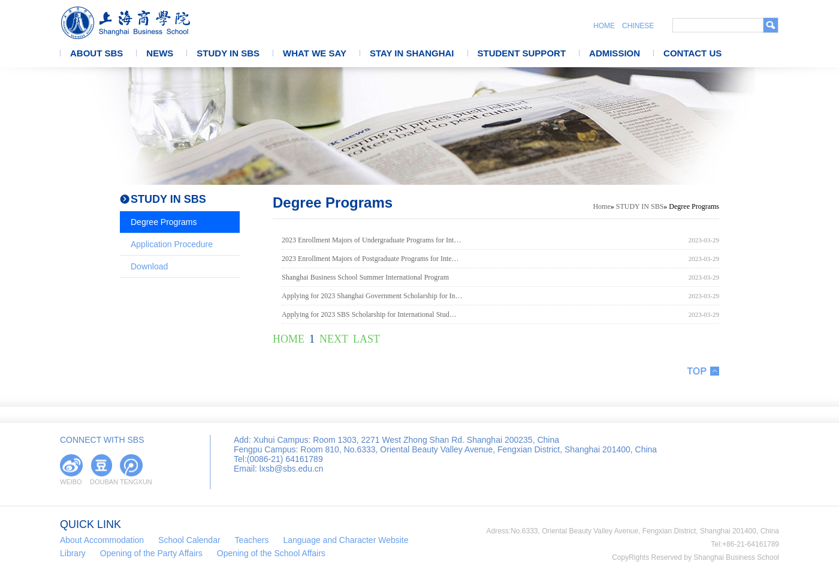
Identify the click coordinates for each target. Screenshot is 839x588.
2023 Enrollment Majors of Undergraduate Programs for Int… (371, 240)
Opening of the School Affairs (271, 553)
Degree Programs (164, 222)
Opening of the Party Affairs (151, 553)
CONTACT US (692, 53)
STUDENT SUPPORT (522, 53)
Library (73, 553)
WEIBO (71, 481)
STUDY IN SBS (228, 53)
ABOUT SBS (96, 53)
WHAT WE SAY (314, 53)
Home (601, 206)
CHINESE (638, 26)
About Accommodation (102, 540)
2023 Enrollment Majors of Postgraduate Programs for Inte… (370, 258)
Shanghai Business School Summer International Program (365, 277)
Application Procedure (172, 244)
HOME (604, 26)
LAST (366, 339)
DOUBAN (101, 481)
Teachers (252, 540)
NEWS (159, 53)
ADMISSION (614, 53)
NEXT (333, 339)
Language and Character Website (345, 540)
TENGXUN (131, 481)
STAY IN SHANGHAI (412, 53)
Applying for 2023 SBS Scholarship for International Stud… (369, 314)
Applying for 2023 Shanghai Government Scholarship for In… (372, 296)
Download (149, 266)
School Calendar (189, 540)
